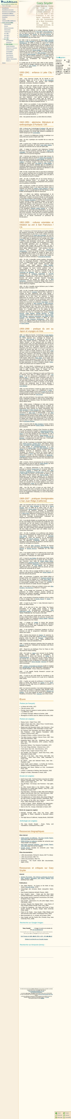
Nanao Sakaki (37, 50)
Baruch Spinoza (34, 538)
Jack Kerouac (49, 303)
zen (30, 37)
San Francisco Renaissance (35, 319)
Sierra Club (25, 513)
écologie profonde (46, 34)
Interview (50, 618)
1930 (40, 31)
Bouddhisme (5, 8)
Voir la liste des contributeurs (36, 992)
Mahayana (36, 564)
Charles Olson (37, 443)
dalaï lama (32, 412)
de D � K (6, 35)
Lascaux (21, 645)
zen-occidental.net (37, 929)
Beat (26, 377)
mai (38, 31)
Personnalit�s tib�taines (9, 20)
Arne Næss (23, 536)
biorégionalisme (23, 36)
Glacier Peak (32, 448)
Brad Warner (9, 53)
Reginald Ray (9, 40)
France (43, 682)
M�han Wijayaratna (11, 59)
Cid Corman (39, 394)
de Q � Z (6, 39)
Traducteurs (7, 31)
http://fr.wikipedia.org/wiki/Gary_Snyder (36, 991)
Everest (41, 638)
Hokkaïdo (37, 540)
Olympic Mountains (30, 200)
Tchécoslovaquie (24, 657)
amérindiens (36, 132)
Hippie (29, 470)
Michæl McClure (41, 313)
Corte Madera (49, 335)
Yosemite (34, 292)
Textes (4, 19)
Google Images (25, 848)
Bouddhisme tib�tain (7, 13)
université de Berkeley (44, 256)
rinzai (51, 350)
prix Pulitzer (32, 65)
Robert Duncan (27, 443)
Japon (34, 653)
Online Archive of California (29, 841)
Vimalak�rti (9, 51)
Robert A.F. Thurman (11, 48)
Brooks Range (40, 599)
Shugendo (50, 455)
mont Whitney (23, 386)
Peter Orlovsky (49, 314)
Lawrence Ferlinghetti (38, 273)
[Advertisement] (27, 6)
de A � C (6, 33)
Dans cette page (6, 6)
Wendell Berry (27, 667)
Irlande (41, 635)
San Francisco (48, 31)
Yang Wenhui (9, 55)
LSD (40, 414)
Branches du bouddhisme (8, 11)
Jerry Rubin (24, 473)
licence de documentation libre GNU (45, 994)
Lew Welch (38, 163)
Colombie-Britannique (40, 446)
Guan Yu (8, 60)
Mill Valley (22, 336)
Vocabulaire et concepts (8, 15)
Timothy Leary (40, 472)
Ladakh (36, 622)
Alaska (49, 599)
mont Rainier (40, 159)
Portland (42, 128)
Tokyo (51, 362)
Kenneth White (30, 887)
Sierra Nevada (31, 54)
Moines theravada (8, 28)
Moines (6, 26)
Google (47, 997)
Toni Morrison (29, 587)
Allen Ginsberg (30, 41)
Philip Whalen (48, 163)
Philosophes (7, 29)
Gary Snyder (9, 44)
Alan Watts (44, 40)
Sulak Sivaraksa (10, 46)
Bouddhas (4, 17)
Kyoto (50, 390)
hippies (35, 34)
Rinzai (47, 44)
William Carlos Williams (41, 188)
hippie (49, 48)
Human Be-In (36, 469)
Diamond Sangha (34, 562)
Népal (44, 636)
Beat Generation (24, 34)
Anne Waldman (44, 547)
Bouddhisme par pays (7, 9)
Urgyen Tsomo (10, 49)
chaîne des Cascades (45, 157)
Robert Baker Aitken (46, 561)
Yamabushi (22, 456)
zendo (47, 55)
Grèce (47, 656)
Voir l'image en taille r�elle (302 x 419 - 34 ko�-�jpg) (36, 936)
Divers (4, 63)
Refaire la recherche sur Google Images (36, 939)
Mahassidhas (7, 24)
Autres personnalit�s (7, 22)
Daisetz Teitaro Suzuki (38, 208)
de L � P (6, 37)
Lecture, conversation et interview (33, 666)
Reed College (25, 323)
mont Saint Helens (46, 145)
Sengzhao (8, 42)
